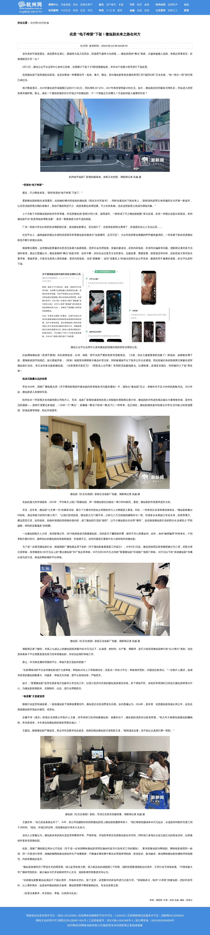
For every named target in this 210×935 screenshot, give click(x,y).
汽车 (132, 4)
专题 (120, 4)
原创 (75, 4)
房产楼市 (111, 4)
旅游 (146, 10)
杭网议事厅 (86, 4)
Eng (21, 12)
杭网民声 (173, 4)
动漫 (139, 10)
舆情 (75, 10)
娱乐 (101, 4)
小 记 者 (110, 10)
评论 (90, 10)
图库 (119, 10)
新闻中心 (53, 4)
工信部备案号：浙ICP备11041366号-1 (111, 920)
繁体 (26, 12)
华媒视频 (66, 4)
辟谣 (186, 10)
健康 (146, 4)
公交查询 (160, 10)
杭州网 (34, 22)
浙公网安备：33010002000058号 (154, 920)
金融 (132, 10)
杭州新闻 (53, 10)
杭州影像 (44, 22)
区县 (82, 10)
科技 (101, 10)
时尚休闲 (160, 4)
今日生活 (66, 10)
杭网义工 (173, 10)
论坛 (186, 4)
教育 (139, 4)
